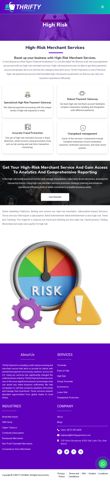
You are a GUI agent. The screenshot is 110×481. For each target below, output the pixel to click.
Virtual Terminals (65, 381)
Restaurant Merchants (12, 438)
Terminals (61, 365)
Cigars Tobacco (9, 427)
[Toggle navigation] (103, 7)
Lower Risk (62, 392)
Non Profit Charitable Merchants (17, 443)
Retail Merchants (10, 417)
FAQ (84, 473)
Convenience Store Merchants (16, 449)
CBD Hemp (7, 422)
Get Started (55, 197)
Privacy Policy (61, 475)
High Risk (61, 376)
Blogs (59, 422)
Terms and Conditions (74, 475)
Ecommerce (63, 387)
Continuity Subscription (13, 433)
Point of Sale (63, 370)
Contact (92, 473)
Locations (103, 473)
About (60, 417)
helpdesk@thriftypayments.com (76, 435)
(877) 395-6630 (74, 430)
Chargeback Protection (68, 397)
